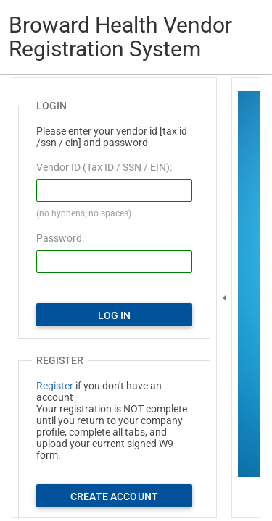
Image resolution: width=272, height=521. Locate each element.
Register (54, 385)
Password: (60, 238)
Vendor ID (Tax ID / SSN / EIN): (104, 167)
